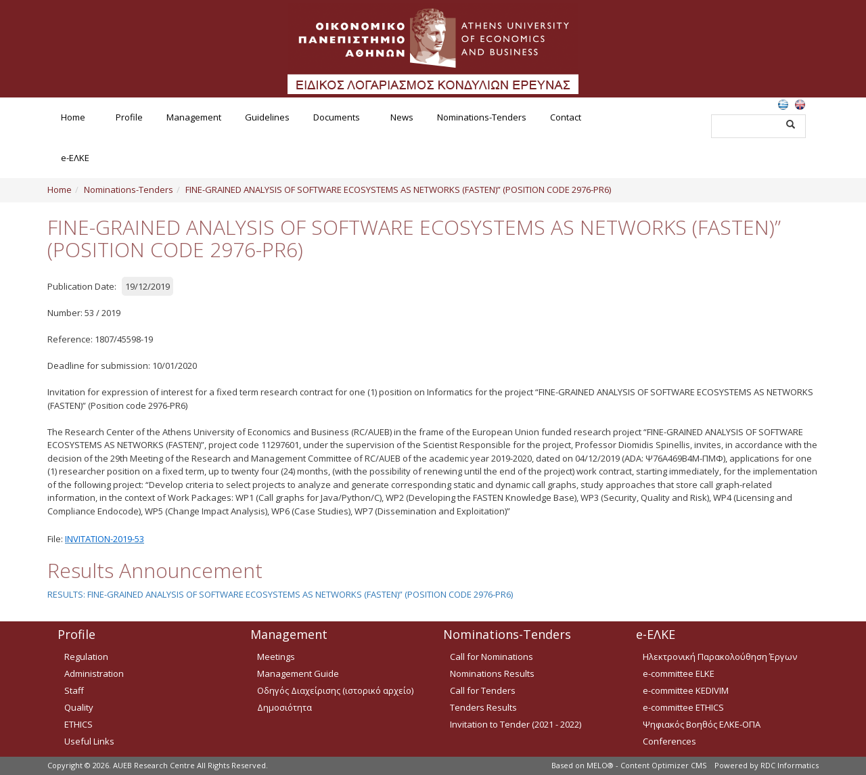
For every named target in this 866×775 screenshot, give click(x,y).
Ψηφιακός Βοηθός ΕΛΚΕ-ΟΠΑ (701, 724)
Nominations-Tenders (481, 117)
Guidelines (267, 117)
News (401, 117)
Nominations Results (492, 673)
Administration (94, 673)
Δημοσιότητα (284, 707)
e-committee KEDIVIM (686, 690)
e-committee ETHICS (683, 707)
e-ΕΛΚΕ (75, 158)
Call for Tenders (483, 690)
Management (193, 117)
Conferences (669, 741)
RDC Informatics (789, 765)
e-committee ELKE (678, 673)
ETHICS (78, 724)
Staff (74, 690)
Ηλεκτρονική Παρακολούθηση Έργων (720, 656)
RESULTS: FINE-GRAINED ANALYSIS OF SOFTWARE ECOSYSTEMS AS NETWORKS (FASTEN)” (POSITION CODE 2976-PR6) (280, 594)
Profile (129, 117)
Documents (336, 117)
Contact (565, 117)
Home (73, 117)
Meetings (276, 656)
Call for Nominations (491, 656)
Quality (78, 707)
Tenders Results (483, 707)
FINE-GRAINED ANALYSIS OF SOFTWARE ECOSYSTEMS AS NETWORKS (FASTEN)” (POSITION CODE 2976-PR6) (398, 189)
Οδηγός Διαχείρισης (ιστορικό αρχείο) (335, 690)
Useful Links (89, 741)
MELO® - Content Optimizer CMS (646, 765)
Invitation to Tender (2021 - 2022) (515, 724)
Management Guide (298, 673)
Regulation (86, 656)
